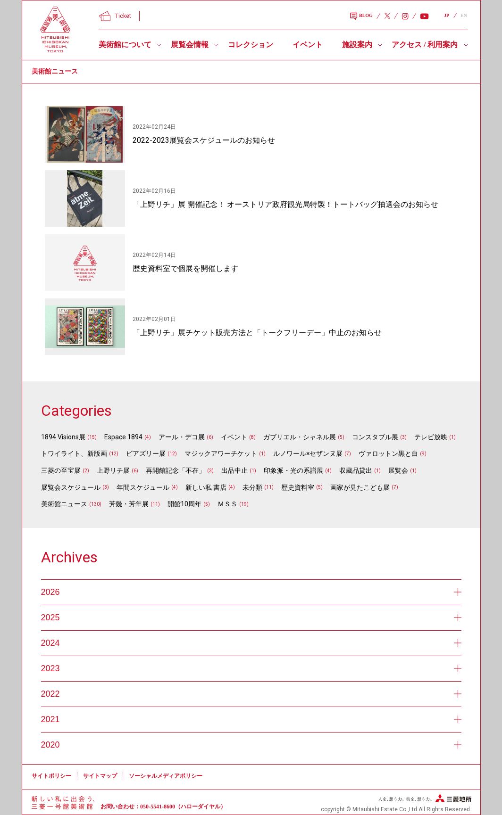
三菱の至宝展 (61, 470)
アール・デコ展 (182, 437)
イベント (308, 45)
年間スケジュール (143, 487)
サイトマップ (100, 776)
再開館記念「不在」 (175, 470)
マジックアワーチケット (220, 453)
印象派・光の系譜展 (293, 470)
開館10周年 (184, 504)
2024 (251, 643)
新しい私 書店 (205, 487)
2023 (251, 668)
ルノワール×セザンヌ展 (308, 453)
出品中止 (234, 470)
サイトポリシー (51, 776)
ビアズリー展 (146, 453)
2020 (251, 744)
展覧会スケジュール (70, 487)
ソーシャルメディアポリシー (165, 776)
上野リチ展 (113, 470)
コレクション (250, 45)
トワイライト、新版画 (74, 453)
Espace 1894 (123, 437)
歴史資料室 (297, 487)
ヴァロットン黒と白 (388, 453)
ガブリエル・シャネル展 (299, 437)
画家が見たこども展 (360, 487)
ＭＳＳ (227, 504)
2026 (251, 592)
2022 (251, 694)
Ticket (115, 16)
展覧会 (398, 470)
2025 (251, 617)
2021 (251, 719)
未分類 (252, 487)
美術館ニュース (64, 504)
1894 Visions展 (63, 437)
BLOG (361, 16)
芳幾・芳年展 (129, 504)
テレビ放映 (430, 437)
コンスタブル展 (375, 437)
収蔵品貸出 (355, 470)
